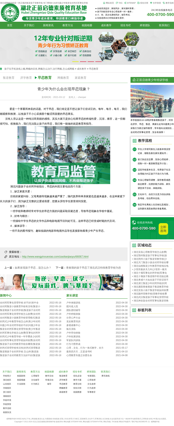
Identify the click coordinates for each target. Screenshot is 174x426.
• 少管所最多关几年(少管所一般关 (149, 269)
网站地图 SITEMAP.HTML (93, 422)
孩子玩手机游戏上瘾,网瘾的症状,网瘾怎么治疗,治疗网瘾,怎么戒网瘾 (39, 69)
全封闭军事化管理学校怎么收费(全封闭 (30, 314)
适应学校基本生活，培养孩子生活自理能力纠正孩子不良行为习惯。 (154, 171)
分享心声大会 (97, 318)
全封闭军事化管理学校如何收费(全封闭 (30, 340)
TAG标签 (115, 422)
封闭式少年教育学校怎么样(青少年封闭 (30, 321)
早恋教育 (93, 69)
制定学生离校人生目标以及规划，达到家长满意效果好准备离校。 (154, 206)
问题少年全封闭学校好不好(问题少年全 (30, 325)
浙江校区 (7, 392)
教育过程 (77, 384)
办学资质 (157, 3)
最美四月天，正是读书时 (97, 352)
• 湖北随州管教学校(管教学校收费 (149, 293)
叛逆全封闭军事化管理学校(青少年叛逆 (30, 329)
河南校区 (7, 388)
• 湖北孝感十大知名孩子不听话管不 (150, 280)
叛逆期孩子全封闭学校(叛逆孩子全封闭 (30, 310)
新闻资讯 (48, 25)
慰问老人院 (97, 306)
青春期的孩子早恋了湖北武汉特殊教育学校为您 (93, 267)
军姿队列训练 (97, 340)
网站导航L (107, 422)
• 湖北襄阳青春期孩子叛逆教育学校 (150, 286)
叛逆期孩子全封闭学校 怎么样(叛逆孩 (30, 352)
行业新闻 (21, 384)
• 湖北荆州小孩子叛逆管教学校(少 (149, 259)
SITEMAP (131, 3)
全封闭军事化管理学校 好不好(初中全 (30, 303)
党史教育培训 (97, 321)
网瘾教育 (63, 77)
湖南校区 (7, 396)
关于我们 (29, 25)
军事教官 (91, 392)
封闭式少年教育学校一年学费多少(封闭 (30, 336)
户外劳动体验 (97, 333)
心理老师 (91, 380)
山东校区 (7, 384)
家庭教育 (80, 77)
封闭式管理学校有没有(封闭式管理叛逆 (30, 348)
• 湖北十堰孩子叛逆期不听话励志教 (150, 276)
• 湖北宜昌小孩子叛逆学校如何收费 (150, 290)
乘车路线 (106, 376)
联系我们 (164, 25)
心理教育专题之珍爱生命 (97, 355)
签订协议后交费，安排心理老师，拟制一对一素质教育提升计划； (154, 161)
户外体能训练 (97, 303)
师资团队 (145, 25)
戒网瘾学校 (155, 422)
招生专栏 (125, 25)
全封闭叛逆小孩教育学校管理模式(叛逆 (30, 318)
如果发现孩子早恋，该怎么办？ (33, 267)
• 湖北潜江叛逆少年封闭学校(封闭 (149, 283)
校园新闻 (21, 376)
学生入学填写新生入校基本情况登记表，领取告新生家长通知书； (154, 151)
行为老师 (91, 388)
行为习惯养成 (97, 344)
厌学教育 (26, 77)
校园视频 (21, 380)
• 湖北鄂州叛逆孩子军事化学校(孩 (149, 255)
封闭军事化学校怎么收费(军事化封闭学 (30, 333)
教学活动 (49, 376)
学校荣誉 (7, 404)
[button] (75, 61)
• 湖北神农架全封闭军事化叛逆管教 (150, 300)
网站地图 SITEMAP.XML (73, 422)
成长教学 (106, 25)
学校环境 (7, 400)
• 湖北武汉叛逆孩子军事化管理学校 (150, 297)
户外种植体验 (97, 314)
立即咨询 (163, 228)
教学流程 (170, 3)
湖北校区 (7, 380)
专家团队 (91, 376)
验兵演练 (97, 329)
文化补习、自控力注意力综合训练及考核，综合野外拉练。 (154, 196)
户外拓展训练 (97, 336)
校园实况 (7, 412)
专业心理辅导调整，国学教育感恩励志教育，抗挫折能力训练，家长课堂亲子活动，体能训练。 (154, 184)
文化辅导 (35, 380)
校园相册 (87, 25)
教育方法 (67, 25)
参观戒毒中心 (97, 325)
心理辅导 (35, 376)
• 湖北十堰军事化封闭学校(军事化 (149, 273)
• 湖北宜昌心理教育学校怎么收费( (149, 252)
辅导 (49, 384)
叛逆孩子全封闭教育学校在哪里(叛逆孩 (30, 344)
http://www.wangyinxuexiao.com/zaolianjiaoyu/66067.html (55, 256)
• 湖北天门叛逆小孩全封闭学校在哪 (150, 262)
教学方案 (77, 380)
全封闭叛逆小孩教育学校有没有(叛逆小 (30, 306)
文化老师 (91, 384)
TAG (120, 3)
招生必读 (77, 376)
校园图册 (77, 392)
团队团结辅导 (97, 310)
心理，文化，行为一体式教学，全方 (97, 348)
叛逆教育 (8, 77)
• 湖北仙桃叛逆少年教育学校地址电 (150, 266)
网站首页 (110, 3)
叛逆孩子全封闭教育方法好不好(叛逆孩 (30, 355)
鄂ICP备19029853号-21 (141, 422)
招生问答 (144, 3)
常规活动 (49, 380)
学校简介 (7, 376)
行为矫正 (35, 384)
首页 (9, 25)
